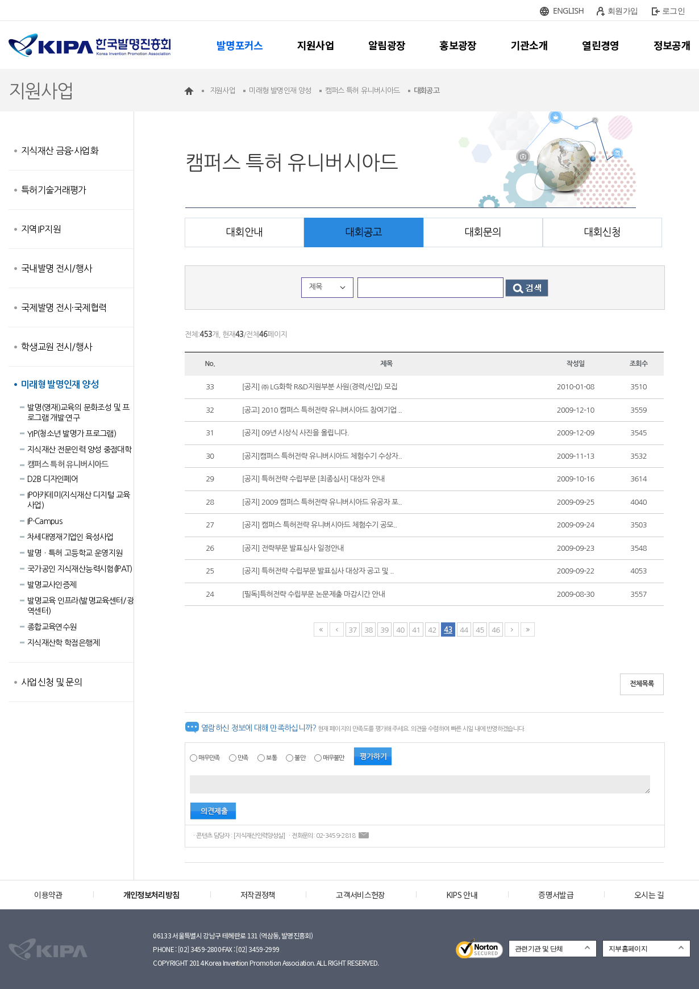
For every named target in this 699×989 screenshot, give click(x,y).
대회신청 (602, 232)
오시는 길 (649, 895)
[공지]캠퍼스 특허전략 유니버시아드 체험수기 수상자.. (322, 456)
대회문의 (482, 232)
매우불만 (333, 758)
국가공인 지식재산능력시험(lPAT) (79, 569)
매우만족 (208, 758)
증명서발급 (555, 894)
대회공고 (363, 232)
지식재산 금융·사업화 (59, 150)
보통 (271, 758)
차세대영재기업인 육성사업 (70, 537)
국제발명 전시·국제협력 (63, 307)
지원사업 (315, 45)
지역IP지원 (41, 229)
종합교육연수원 (51, 627)
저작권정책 (258, 895)
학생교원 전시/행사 (56, 346)
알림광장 (386, 45)
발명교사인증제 (51, 585)
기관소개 (529, 45)
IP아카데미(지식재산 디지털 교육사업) (78, 500)
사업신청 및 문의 (51, 682)
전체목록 (642, 683)
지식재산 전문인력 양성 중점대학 (79, 450)
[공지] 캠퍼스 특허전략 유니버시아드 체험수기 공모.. (319, 525)
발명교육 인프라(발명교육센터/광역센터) (80, 606)
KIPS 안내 (461, 894)
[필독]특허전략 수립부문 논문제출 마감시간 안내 (313, 594)
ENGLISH (568, 10)
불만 (299, 758)
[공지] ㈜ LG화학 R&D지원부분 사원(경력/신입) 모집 (319, 386)
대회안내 (244, 232)
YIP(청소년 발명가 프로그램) (71, 434)
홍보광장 (457, 45)
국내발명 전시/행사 (56, 268)
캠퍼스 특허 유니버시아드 (68, 464)
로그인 (673, 10)
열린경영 (600, 45)
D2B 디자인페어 (52, 479)
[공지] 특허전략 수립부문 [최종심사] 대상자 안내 (313, 479)
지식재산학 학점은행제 (63, 643)
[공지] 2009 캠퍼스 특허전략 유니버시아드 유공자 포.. (322, 502)
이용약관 (48, 895)
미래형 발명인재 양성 (59, 384)
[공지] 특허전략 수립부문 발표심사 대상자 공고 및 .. (318, 571)
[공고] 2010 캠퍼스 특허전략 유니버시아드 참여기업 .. (322, 410)
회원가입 (623, 10)
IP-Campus (44, 521)
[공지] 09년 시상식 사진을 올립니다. (295, 433)
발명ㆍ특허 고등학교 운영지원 (74, 553)
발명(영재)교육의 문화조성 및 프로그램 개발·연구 (78, 413)
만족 (243, 758)
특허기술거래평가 (53, 189)
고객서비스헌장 (360, 895)
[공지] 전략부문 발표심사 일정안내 (293, 548)
